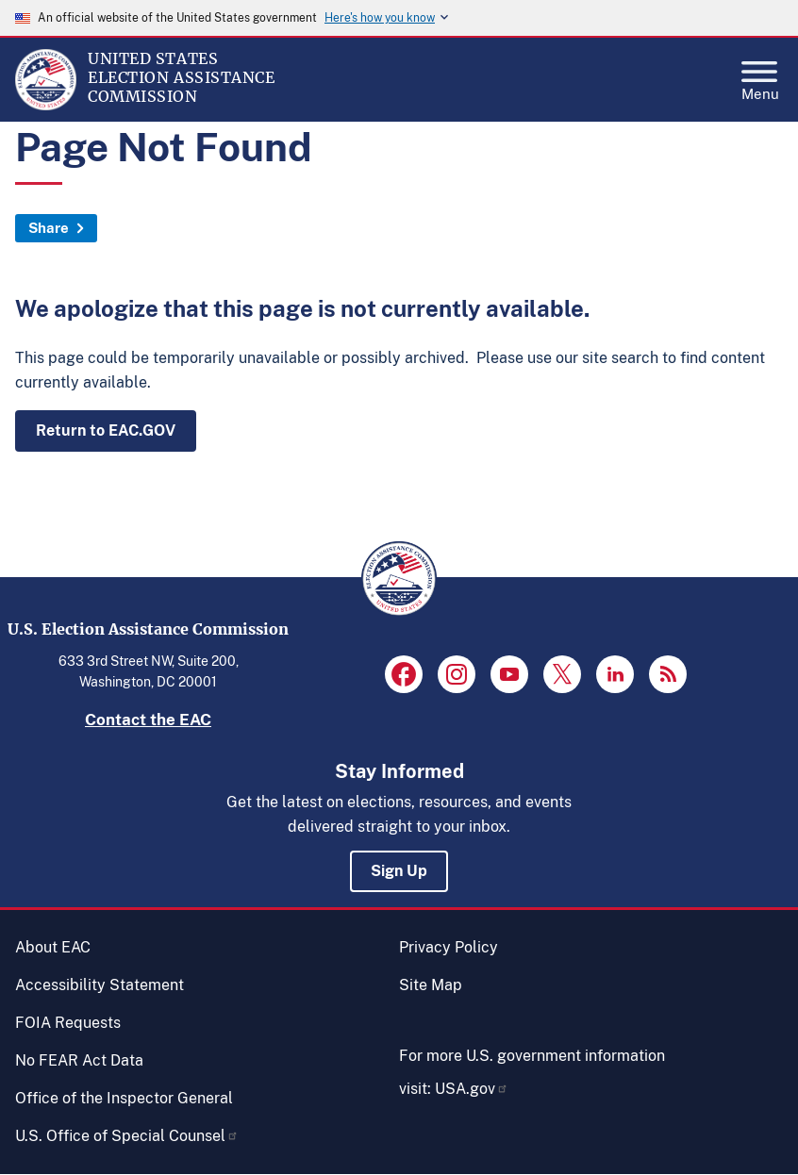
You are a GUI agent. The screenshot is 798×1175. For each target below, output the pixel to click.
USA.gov (471, 1089)
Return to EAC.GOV (105, 430)
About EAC (53, 947)
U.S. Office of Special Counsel (127, 1136)
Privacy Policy (448, 947)
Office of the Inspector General (124, 1098)
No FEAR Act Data (79, 1060)
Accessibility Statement (99, 985)
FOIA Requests (68, 1023)
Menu (760, 75)
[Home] (45, 105)
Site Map (430, 985)
